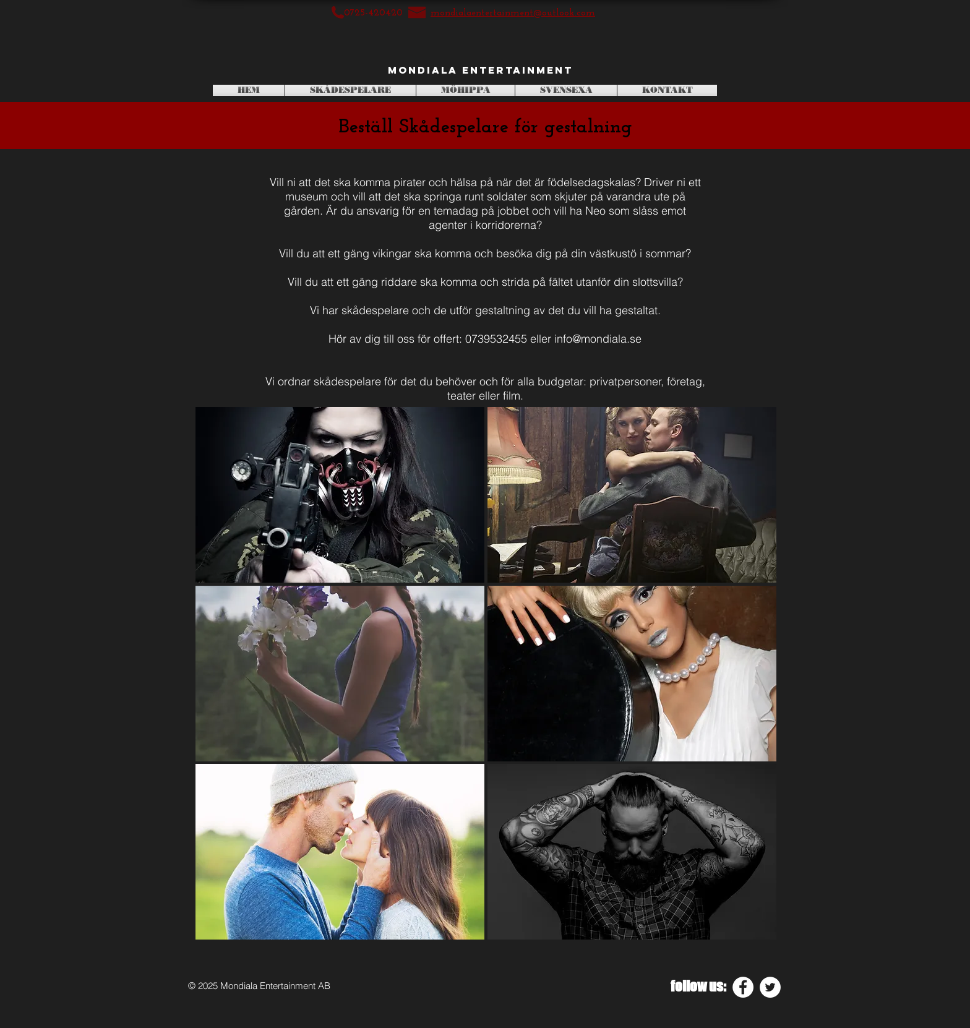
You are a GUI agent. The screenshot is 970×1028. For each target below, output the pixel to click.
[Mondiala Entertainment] (480, 70)
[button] (339, 495)
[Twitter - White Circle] (770, 987)
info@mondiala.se (598, 339)
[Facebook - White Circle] (742, 987)
